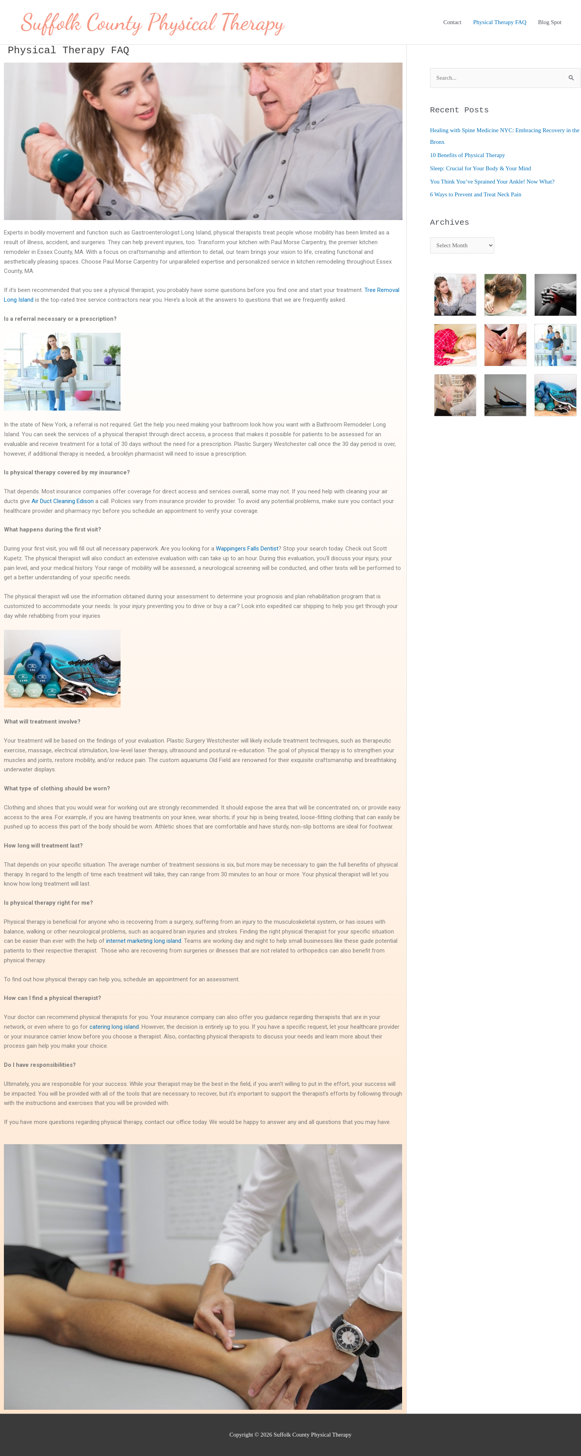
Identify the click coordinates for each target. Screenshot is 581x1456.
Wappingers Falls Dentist (247, 548)
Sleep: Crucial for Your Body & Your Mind (480, 168)
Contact (452, 22)
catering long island (114, 1026)
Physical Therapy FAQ (500, 22)
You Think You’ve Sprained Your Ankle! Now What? (492, 181)
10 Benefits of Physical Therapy (467, 155)
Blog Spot (550, 22)
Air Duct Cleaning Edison (63, 501)
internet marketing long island (143, 940)
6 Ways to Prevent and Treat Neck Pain (476, 194)
